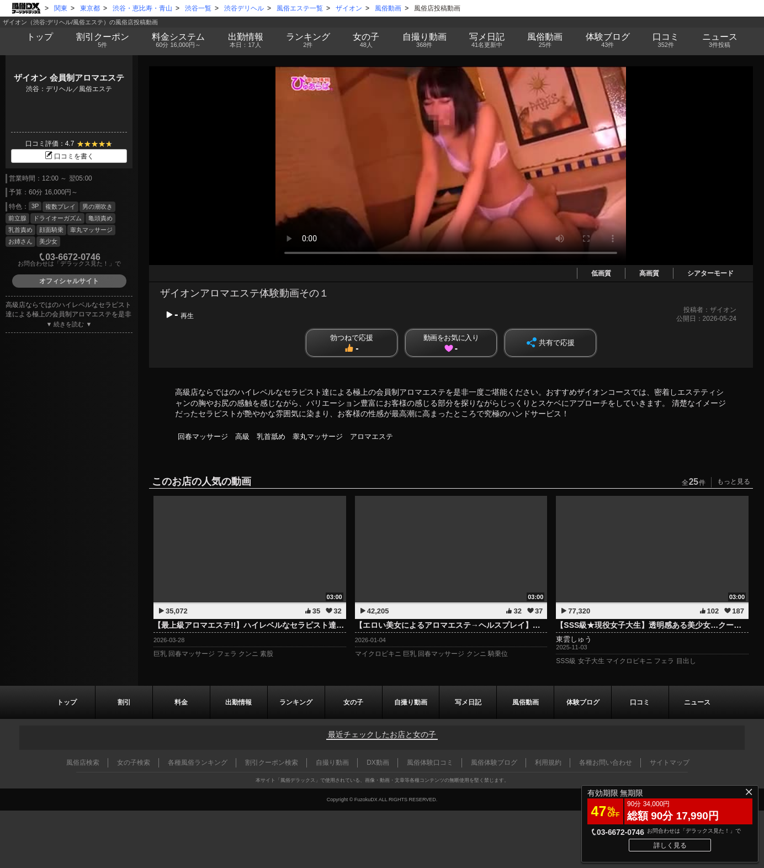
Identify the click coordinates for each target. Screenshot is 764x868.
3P (35, 206)
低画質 (601, 273)
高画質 (649, 273)
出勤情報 (238, 702)
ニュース (720, 40)
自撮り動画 (410, 702)
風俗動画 (545, 40)
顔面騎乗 (51, 229)
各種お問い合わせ (605, 762)
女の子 (366, 40)
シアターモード (710, 273)
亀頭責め (100, 218)
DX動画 (378, 762)
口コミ (666, 40)
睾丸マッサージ (91, 229)
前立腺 (17, 218)
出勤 (245, 40)
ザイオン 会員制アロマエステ (69, 77)
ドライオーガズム (57, 218)
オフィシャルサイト (69, 281)
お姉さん (20, 241)
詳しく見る (670, 845)
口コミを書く (69, 156)
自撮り (424, 40)
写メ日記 (468, 702)
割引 (102, 40)
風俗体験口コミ (430, 762)
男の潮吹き (97, 206)
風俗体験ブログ (494, 762)
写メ (487, 40)
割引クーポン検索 (271, 762)
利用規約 (548, 762)
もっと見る (733, 481)
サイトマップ (669, 762)
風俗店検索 (82, 762)
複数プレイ (60, 206)
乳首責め (20, 229)
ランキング (307, 40)
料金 (178, 40)
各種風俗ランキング (197, 762)
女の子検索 (133, 762)
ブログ (607, 40)
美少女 (48, 241)
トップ (39, 36)
